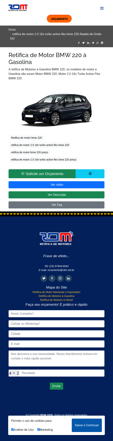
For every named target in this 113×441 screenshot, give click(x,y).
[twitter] (83, 43)
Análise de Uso (22, 429)
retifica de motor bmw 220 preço (29, 152)
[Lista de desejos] (90, 173)
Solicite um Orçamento (42, 174)
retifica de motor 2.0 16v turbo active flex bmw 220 (40, 145)
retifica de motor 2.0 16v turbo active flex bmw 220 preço (43, 159)
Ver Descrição (56, 194)
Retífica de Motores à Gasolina (56, 295)
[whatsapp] (97, 43)
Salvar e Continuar (87, 425)
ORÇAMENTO (59, 19)
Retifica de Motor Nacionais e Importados (56, 292)
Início (12, 29)
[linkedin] (88, 43)
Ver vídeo (56, 184)
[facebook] (79, 43)
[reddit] (102, 43)
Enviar (56, 386)
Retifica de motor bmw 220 (26, 137)
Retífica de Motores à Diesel (56, 299)
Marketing (45, 429)
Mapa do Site (56, 287)
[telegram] (92, 43)
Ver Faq (56, 204)
